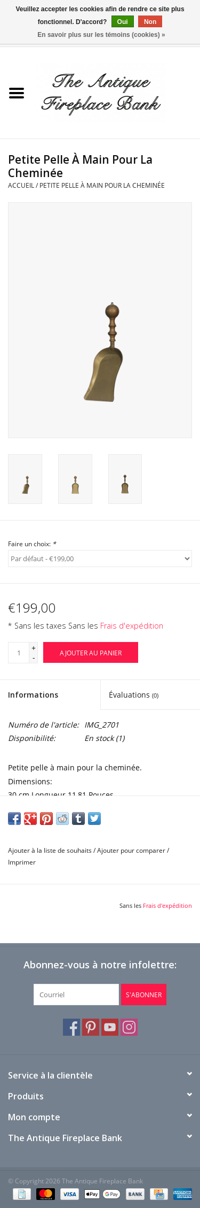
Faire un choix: (32, 543)
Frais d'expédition (131, 626)
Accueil (21, 185)
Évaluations (133, 695)
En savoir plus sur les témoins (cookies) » (101, 35)
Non (150, 22)
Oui (122, 22)
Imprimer (22, 862)
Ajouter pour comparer (132, 850)
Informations (33, 695)
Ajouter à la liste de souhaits (50, 850)
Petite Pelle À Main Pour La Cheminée (102, 185)
